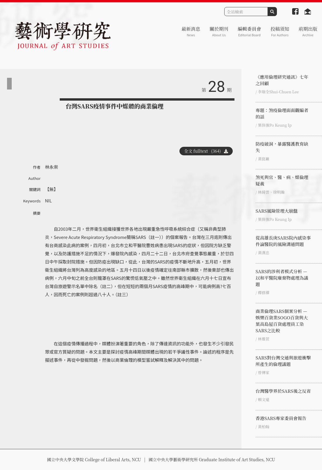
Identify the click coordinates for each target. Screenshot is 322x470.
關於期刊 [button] (219, 31)
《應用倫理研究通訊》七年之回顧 (282, 80)
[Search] (246, 11)
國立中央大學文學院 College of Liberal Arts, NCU (94, 459)
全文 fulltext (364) (206, 151)
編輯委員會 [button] (249, 31)
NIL (48, 200)
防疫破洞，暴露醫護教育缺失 (282, 147)
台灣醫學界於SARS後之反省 (283, 391)
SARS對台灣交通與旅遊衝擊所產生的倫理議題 (283, 360)
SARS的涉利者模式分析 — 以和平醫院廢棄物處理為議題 (282, 277)
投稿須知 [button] (279, 31)
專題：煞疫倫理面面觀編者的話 (282, 113)
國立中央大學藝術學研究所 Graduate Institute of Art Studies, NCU (212, 459)
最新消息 (190, 31)
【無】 (51, 189)
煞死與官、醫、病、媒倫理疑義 (282, 180)
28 (216, 87)
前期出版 (308, 31)
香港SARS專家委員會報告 (281, 418)
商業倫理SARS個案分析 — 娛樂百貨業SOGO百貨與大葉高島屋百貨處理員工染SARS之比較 (282, 320)
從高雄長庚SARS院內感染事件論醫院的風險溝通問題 (283, 241)
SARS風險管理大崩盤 (277, 211)
